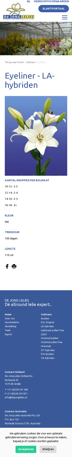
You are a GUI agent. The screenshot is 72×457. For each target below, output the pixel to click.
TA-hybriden (47, 358)
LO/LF (44, 334)
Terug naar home (14, 62)
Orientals (46, 346)
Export (8, 334)
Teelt (8, 330)
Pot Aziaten (47, 354)
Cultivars (31, 62)
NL (28, 1)
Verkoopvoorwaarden (51, 1)
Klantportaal (54, 8)
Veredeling (10, 326)
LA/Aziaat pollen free (52, 330)
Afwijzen (48, 449)
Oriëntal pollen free (51, 342)
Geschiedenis (12, 322)
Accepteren (26, 449)
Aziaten (45, 318)
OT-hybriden (48, 350)
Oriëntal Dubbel (49, 338)
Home (8, 314)
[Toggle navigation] (64, 17)
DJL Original (47, 322)
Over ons (10, 318)
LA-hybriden (47, 326)
